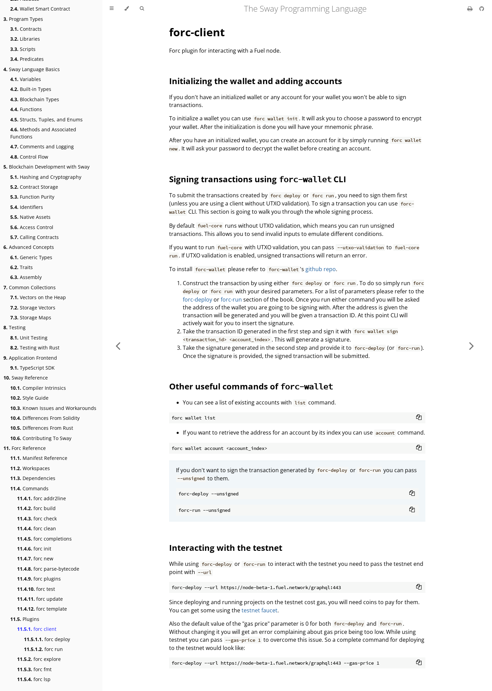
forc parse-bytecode (48, 569)
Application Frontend (30, 358)
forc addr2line (41, 498)
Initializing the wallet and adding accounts (255, 81)
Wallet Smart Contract (40, 8)
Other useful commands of (251, 386)
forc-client (197, 32)
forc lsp (34, 679)
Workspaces (30, 468)
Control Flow (29, 157)
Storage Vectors (32, 307)
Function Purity (32, 197)
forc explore (39, 659)
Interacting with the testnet (225, 547)
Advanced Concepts (28, 247)
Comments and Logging (42, 146)
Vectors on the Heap (38, 297)
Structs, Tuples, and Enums (46, 119)
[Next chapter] (471, 345)
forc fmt (34, 669)
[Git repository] (482, 8)
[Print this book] (471, 8)
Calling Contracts (34, 237)
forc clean (36, 528)
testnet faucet (259, 610)
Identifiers (26, 207)
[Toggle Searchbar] (141, 8)
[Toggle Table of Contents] (111, 8)
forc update (40, 599)
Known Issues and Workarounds (53, 408)
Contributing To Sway (40, 438)
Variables (25, 79)
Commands (29, 488)
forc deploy (47, 639)
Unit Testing (28, 337)
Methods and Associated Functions (43, 133)
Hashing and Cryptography (45, 177)
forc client (36, 629)
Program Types (23, 19)
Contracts (26, 29)
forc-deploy (197, 299)
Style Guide (29, 398)
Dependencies (32, 478)
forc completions (44, 538)
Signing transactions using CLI (257, 179)
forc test (36, 589)
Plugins (24, 619)
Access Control (31, 227)
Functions (26, 109)
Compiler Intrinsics (38, 388)
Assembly (26, 277)
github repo (320, 269)
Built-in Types (30, 89)
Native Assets (30, 217)
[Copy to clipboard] (419, 418)
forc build (36, 508)
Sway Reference (25, 377)
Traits (21, 267)
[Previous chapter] (117, 345)
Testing (14, 327)
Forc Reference (24, 448)
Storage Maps (30, 317)
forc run (43, 649)
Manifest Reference (38, 458)
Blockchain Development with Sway (46, 166)
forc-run (231, 299)
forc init (34, 548)
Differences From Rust (41, 428)
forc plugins (39, 578)
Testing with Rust (34, 347)
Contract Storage (34, 187)
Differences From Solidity (45, 418)
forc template (42, 609)
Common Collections (29, 287)
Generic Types (31, 257)
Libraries (25, 39)
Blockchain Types (34, 99)
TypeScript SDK (32, 367)
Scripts (23, 49)
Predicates (27, 59)
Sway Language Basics (31, 69)
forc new (35, 558)
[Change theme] (126, 8)
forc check (37, 518)
